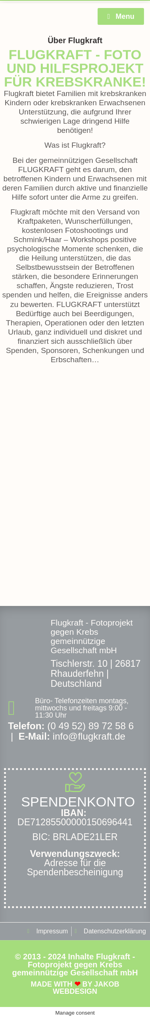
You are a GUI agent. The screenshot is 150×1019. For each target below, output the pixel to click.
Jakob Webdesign (86, 987)
